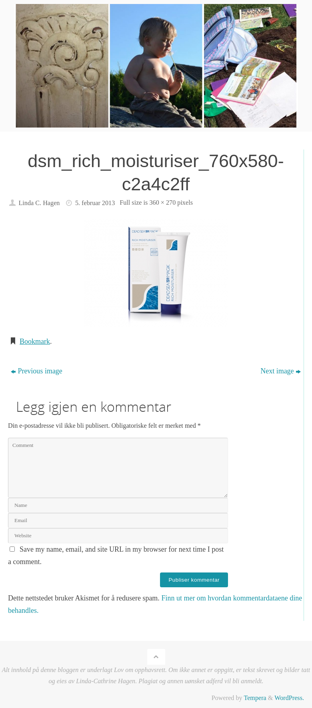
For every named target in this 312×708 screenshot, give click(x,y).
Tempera (255, 698)
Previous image (36, 371)
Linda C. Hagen (39, 203)
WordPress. (289, 698)
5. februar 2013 (95, 203)
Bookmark (35, 341)
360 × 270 (162, 202)
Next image (280, 371)
